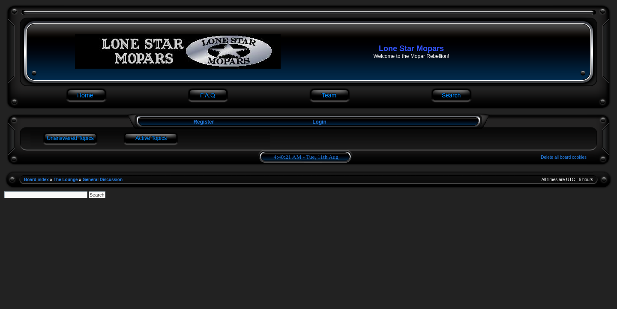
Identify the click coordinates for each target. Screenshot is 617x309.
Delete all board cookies (564, 157)
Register (203, 122)
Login (319, 122)
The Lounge (66, 179)
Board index (36, 179)
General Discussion (103, 179)
